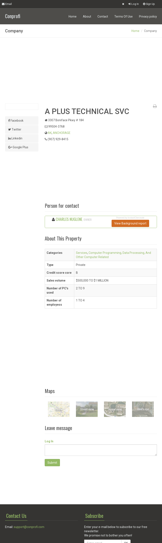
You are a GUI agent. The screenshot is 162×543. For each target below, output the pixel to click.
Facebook (15, 120)
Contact (102, 16)
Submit (52, 462)
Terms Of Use (123, 16)
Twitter (14, 129)
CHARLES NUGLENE (69, 219)
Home (73, 16)
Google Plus (18, 147)
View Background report (130, 223)
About (87, 16)
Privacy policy (148, 16)
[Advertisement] (81, 70)
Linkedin (15, 138)
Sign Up (149, 3)
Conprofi (12, 15)
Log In (133, 3)
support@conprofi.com (29, 527)
